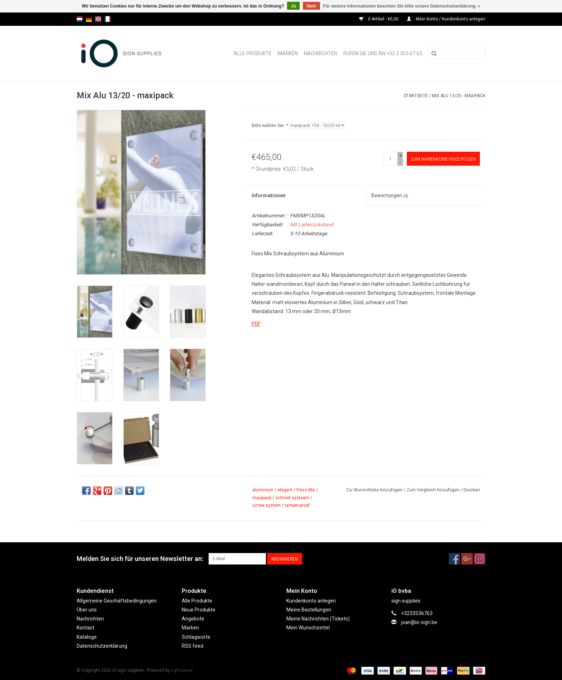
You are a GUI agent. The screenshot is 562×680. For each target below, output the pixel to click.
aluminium (262, 489)
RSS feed (192, 646)
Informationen (269, 195)
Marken (288, 53)
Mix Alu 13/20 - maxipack (458, 95)
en (98, 19)
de (89, 19)
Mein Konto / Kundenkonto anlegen (446, 19)
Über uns (87, 610)
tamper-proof (297, 505)
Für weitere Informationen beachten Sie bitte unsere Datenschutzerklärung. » (401, 6)
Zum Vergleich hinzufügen (433, 489)
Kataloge (87, 637)
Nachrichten (320, 53)
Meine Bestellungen (308, 610)
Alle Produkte (253, 53)
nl (79, 19)
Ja (293, 6)
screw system (266, 505)
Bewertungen (389, 195)
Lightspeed (181, 670)
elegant (284, 489)
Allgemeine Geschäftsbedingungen (117, 601)
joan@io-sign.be (419, 622)
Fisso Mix (305, 489)
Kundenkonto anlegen (311, 601)
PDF (256, 324)
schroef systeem (292, 497)
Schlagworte (196, 637)
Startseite (416, 95)
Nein (311, 6)
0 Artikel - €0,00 (379, 19)
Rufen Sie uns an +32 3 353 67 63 (382, 53)
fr (107, 19)
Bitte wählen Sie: (269, 125)
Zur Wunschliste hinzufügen (374, 489)
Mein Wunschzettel (308, 628)
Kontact (85, 628)
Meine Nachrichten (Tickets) (318, 619)
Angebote (193, 619)
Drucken (471, 489)
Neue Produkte (198, 610)
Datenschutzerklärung (102, 646)
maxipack (261, 497)
